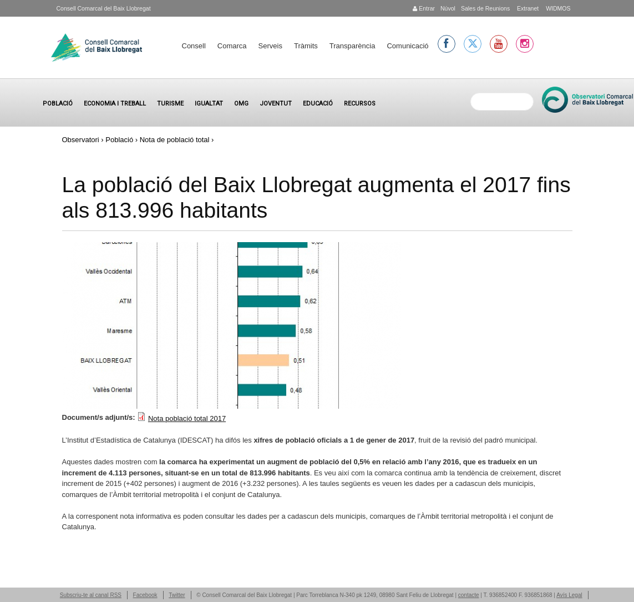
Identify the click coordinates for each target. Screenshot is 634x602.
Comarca (232, 46)
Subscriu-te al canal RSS (90, 595)
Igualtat (209, 103)
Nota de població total (175, 140)
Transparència (352, 46)
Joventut (276, 103)
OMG (241, 103)
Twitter (177, 595)
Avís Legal (569, 595)
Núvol (447, 8)
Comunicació (407, 46)
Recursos (360, 103)
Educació (318, 103)
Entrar (424, 8)
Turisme (170, 103)
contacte (468, 595)
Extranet (527, 8)
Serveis (270, 46)
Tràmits (306, 46)
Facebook (145, 595)
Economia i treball (115, 103)
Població (58, 103)
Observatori (80, 140)
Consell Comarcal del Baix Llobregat (104, 8)
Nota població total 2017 (187, 418)
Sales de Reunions (485, 8)
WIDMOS (557, 8)
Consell (194, 46)
